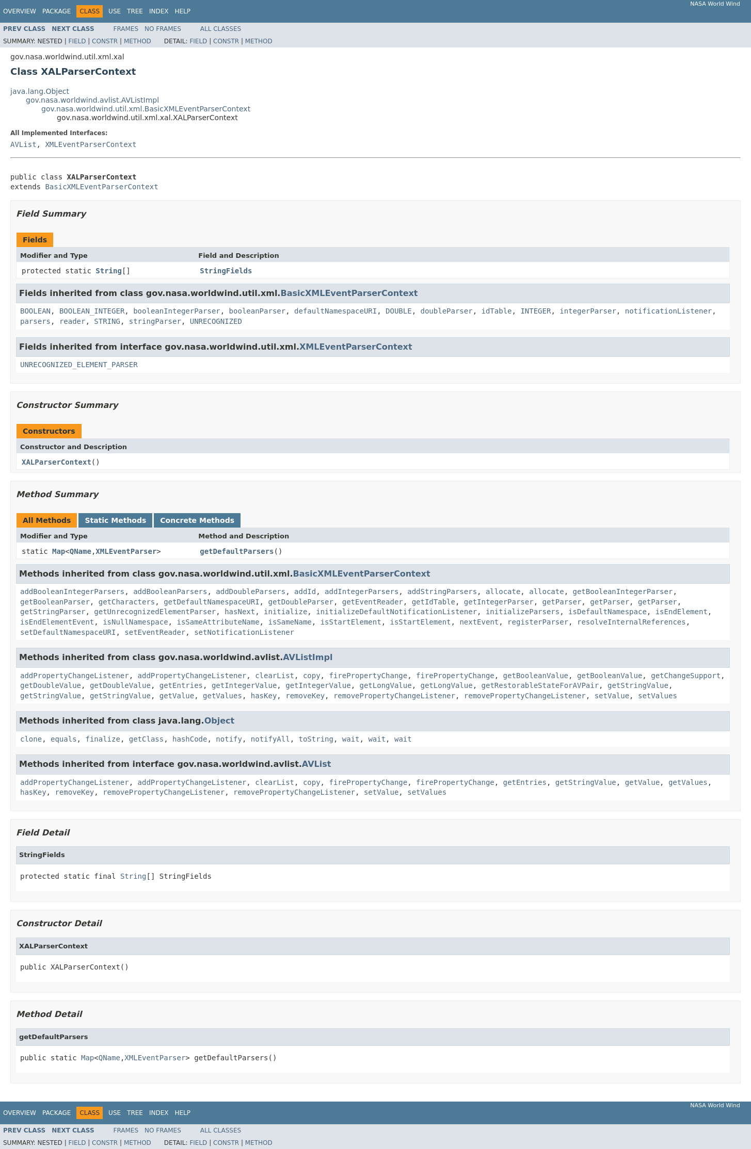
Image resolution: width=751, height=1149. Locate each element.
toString (316, 739)
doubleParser (447, 311)
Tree (135, 11)
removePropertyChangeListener (394, 696)
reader (72, 321)
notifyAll (270, 739)
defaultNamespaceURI (335, 311)
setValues (657, 696)
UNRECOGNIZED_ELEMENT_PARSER (79, 364)
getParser (562, 602)
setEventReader (154, 632)
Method (137, 41)
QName (80, 551)
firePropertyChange (368, 675)
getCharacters (127, 602)
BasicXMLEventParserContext (101, 187)
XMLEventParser (125, 551)
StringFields (226, 271)
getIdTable (433, 602)
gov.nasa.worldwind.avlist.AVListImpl (92, 100)
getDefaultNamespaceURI (211, 602)
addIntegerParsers (361, 591)
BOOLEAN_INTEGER (91, 311)
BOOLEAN (35, 311)
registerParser (537, 622)
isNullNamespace (135, 622)
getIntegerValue (244, 685)
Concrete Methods (197, 520)
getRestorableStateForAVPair (540, 685)
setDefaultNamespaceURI (68, 632)
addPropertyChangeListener (74, 675)
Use (114, 11)
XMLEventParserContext (90, 144)
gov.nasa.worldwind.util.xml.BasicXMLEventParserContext (145, 109)
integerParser (588, 311)
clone (31, 739)
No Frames (163, 28)
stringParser (155, 321)
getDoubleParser (300, 602)
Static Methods (115, 520)
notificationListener (668, 311)
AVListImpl (307, 657)
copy (312, 675)
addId (305, 591)
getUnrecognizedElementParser (155, 612)
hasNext (240, 612)
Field (77, 41)
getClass (146, 739)
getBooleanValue (535, 675)
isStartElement (351, 622)
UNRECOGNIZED (216, 321)
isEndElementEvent (57, 622)
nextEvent (479, 622)
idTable (497, 311)
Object (219, 721)
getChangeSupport (686, 675)
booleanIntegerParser (176, 311)
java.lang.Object (39, 91)
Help (182, 11)
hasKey (264, 696)
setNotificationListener (244, 632)
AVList (23, 144)
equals (64, 739)
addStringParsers (442, 591)
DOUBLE (399, 311)
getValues (222, 696)
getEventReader (372, 602)
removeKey (305, 696)
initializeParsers (523, 612)
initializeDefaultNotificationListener (396, 612)
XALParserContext (56, 462)
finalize (102, 739)
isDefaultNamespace (607, 612)
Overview (19, 11)
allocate (503, 591)
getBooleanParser (55, 602)
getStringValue (638, 685)
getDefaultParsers (237, 551)
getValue (176, 696)
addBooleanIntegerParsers (72, 591)
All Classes (220, 28)
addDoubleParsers (250, 591)
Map (58, 551)
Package (56, 11)
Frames (126, 28)
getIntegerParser (499, 602)
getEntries (181, 685)
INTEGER (535, 311)
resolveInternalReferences (631, 622)
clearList (274, 675)
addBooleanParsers (170, 591)
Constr (105, 41)
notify (229, 739)
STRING (107, 321)
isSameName (289, 622)
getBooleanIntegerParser (623, 591)
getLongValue (386, 685)
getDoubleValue (50, 685)
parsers (35, 321)
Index (159, 11)
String (108, 271)
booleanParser (257, 311)
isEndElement (682, 612)
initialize (285, 612)
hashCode (189, 739)
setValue (612, 696)
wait (351, 739)
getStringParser (52, 612)
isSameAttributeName (218, 622)
